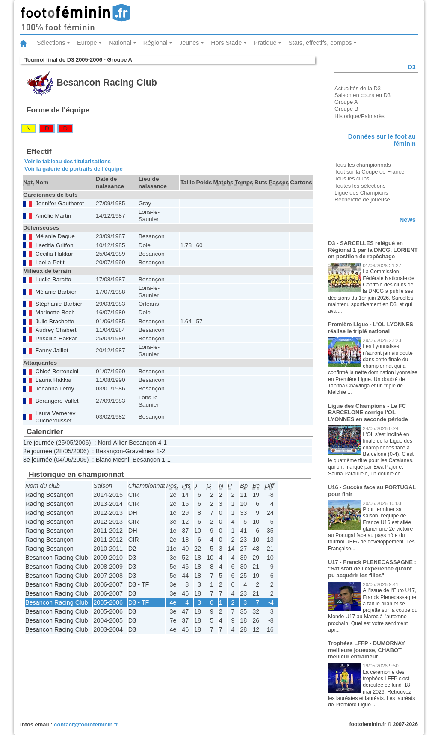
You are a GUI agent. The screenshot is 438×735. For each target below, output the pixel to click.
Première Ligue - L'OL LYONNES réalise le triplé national (370, 327)
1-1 (166, 459)
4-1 (162, 442)
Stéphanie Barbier (59, 304)
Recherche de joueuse (362, 199)
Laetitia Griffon (55, 245)
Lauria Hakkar (54, 380)
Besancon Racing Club (56, 557)
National (120, 42)
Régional (155, 42)
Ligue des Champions (361, 192)
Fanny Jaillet (52, 350)
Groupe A (346, 102)
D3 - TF (138, 584)
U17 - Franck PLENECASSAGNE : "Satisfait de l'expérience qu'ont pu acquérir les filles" (372, 569)
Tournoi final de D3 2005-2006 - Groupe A (78, 59)
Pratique (265, 42)
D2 (132, 548)
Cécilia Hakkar (54, 254)
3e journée (37, 459)
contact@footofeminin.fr (86, 724)
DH (132, 512)
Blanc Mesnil (113, 459)
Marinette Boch (55, 312)
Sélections (51, 42)
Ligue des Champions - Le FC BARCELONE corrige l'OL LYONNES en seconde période (368, 412)
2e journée (37, 451)
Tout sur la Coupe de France (369, 171)
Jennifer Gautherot (60, 203)
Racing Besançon (49, 494)
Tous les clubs (351, 178)
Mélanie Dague (55, 236)
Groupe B (346, 109)
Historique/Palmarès (359, 116)
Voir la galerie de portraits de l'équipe (73, 168)
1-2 (160, 451)
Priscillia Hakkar (56, 338)
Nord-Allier (112, 442)
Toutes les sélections (360, 186)
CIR (133, 494)
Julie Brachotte (55, 321)
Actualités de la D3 (357, 88)
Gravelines (139, 451)
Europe (87, 42)
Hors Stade (226, 42)
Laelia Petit (50, 262)
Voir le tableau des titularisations (67, 161)
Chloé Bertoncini (57, 371)
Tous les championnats (362, 165)
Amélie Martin (53, 216)
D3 (132, 557)
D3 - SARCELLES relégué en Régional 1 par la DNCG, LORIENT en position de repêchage (372, 250)
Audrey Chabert (56, 330)
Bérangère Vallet (57, 401)
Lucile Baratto (53, 279)
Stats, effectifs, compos (320, 42)
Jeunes (189, 42)
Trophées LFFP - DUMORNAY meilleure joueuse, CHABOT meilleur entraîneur (366, 650)
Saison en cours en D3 (362, 95)
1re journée (38, 442)
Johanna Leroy (55, 388)
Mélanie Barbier (56, 292)
